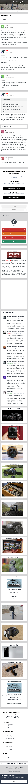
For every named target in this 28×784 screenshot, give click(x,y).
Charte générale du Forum (8, 229)
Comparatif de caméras (11, 736)
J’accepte (14, 781)
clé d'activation (10, 391)
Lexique (7, 757)
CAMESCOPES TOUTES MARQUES (16, 20)
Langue (16, 767)
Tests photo (8, 735)
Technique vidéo (9, 724)
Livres (7, 727)
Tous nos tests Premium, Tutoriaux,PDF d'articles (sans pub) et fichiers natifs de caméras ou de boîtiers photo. (14, 591)
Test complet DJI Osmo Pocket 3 (14, 557)
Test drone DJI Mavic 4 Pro (14, 444)
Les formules (9, 745)
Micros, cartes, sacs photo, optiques (14, 714)
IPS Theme (6, 767)
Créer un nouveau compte (14, 188)
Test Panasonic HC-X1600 (14, 408)
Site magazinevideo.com (8, 233)
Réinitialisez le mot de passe (14, 598)
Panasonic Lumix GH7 (14, 464)
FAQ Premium (9, 749)
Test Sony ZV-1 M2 (14, 604)
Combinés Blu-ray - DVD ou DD (12, 717)
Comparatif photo (10, 738)
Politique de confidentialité (13, 768)
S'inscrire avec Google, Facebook (10, 241)
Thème (21, 767)
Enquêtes (8, 725)
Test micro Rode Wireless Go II (14, 662)
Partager (14, 206)
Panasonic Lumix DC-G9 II (14, 520)
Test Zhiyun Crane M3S (14, 624)
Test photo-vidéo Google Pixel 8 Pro (14, 538)
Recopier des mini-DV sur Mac (14, 482)
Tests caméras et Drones (11, 734)
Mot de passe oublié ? (8, 237)
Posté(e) (9, 27)
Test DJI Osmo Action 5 (14, 501)
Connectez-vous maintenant (14, 197)
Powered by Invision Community (14, 771)
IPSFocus (11, 767)
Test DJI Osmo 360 (14, 425)
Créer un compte (9, 747)
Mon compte (8, 746)
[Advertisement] (14, 294)
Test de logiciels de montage (12, 716)
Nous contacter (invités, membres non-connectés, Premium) (14, 770)
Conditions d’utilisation (20, 777)
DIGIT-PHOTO (8, 260)
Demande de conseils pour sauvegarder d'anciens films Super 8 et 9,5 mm (15, 316)
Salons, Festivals (9, 756)
